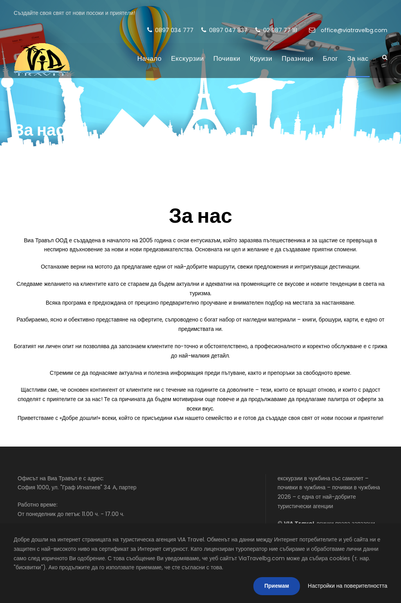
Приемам (276, 586)
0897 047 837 (224, 30)
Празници (297, 58)
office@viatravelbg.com (348, 30)
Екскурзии (187, 58)
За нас (357, 58)
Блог (330, 58)
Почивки (226, 58)
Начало (149, 58)
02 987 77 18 (276, 30)
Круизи (261, 58)
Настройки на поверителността (347, 586)
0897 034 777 (170, 30)
